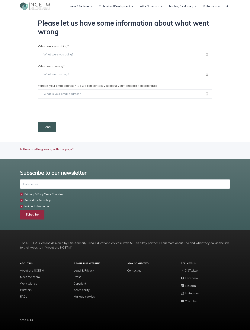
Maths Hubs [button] (210, 6)
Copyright (80, 283)
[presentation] (66, 110)
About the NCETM (32, 270)
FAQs (23, 296)
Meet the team (30, 277)
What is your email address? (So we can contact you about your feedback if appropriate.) (97, 85)
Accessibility (82, 290)
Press (77, 277)
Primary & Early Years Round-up (44, 194)
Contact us (134, 270)
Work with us (28, 283)
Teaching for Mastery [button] (181, 6)
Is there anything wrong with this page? (47, 149)
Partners (26, 290)
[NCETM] (35, 6)
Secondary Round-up (37, 200)
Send (47, 127)
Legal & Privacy (84, 270)
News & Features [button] (79, 6)
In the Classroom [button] (149, 6)
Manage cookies (84, 296)
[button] (227, 6)
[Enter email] (125, 184)
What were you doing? (53, 46)
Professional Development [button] (114, 6)
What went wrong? (51, 66)
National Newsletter (36, 206)
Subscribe (32, 214)
